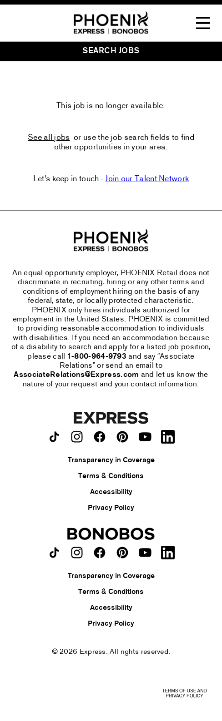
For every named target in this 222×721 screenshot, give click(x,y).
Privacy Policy (111, 508)
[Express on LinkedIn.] (168, 437)
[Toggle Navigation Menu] (203, 23)
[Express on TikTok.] (54, 437)
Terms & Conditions (111, 476)
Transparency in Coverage (111, 460)
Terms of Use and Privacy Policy (184, 693)
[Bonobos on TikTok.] (54, 552)
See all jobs (49, 138)
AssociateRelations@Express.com (76, 375)
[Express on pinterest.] (122, 437)
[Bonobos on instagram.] (77, 552)
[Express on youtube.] (145, 437)
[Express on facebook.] (100, 437)
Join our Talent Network (147, 179)
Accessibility (111, 492)
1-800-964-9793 (96, 357)
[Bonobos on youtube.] (145, 552)
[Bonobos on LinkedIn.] (168, 552)
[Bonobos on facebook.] (100, 552)
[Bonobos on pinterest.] (122, 552)
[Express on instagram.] (77, 437)
